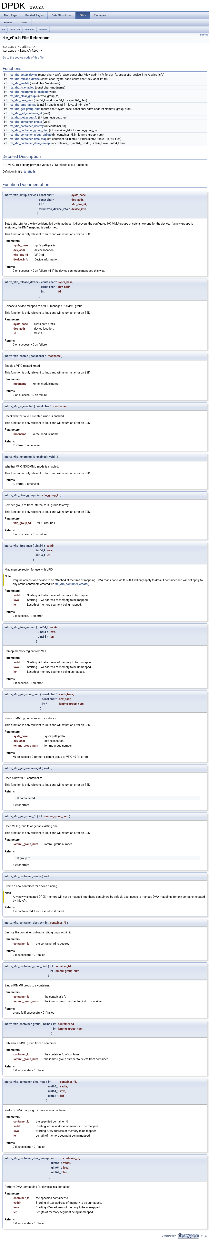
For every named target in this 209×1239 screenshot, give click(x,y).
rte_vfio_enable (19, 83)
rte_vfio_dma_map (21, 100)
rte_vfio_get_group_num (25, 109)
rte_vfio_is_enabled (22, 87)
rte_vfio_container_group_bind (29, 130)
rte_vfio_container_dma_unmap (30, 143)
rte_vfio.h (29, 171)
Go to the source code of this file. (23, 57)
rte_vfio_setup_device (23, 74)
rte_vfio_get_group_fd (23, 117)
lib (3, 29)
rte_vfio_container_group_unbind (30, 134)
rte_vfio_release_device (25, 79)
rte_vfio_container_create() (72, 584)
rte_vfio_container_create (26, 121)
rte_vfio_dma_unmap (23, 104)
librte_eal (15, 29)
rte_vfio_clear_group (23, 96)
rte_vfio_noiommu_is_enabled (29, 91)
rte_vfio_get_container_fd (26, 113)
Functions (203, 34)
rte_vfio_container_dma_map (28, 139)
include (43, 29)
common (29, 29)
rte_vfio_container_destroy (27, 126)
